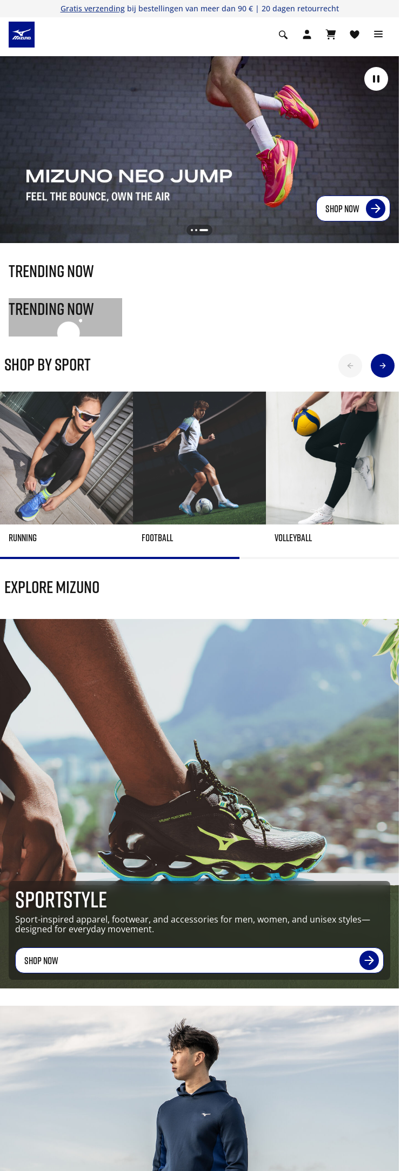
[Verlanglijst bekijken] (354, 35)
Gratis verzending (93, 8)
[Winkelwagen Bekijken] (331, 35)
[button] (376, 79)
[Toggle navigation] (378, 34)
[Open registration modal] (307, 35)
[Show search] (283, 35)
